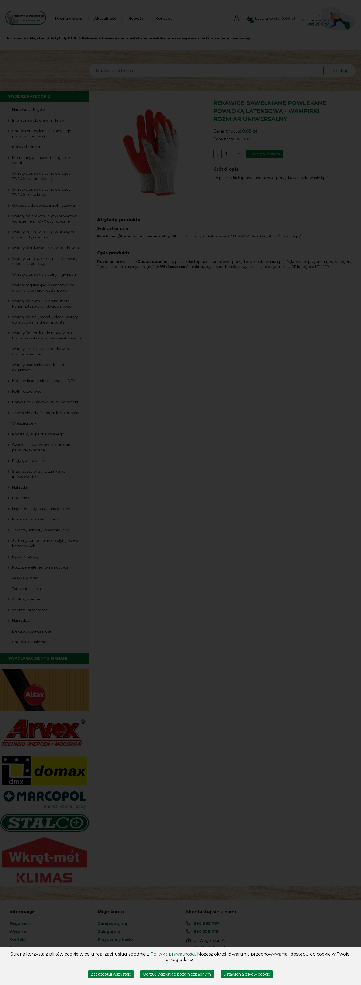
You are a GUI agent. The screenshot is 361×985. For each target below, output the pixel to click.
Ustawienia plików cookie (246, 974)
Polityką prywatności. (173, 954)
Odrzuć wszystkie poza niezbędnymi (177, 974)
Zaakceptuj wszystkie (111, 974)
